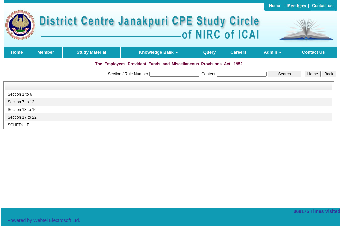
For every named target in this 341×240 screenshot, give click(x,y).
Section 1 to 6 (20, 94)
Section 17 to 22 (22, 117)
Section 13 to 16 (22, 109)
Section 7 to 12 (21, 102)
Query (209, 52)
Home (17, 52)
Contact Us (313, 52)
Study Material (91, 52)
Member (45, 52)
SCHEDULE (18, 125)
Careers (238, 52)
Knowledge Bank (158, 52)
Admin (273, 52)
